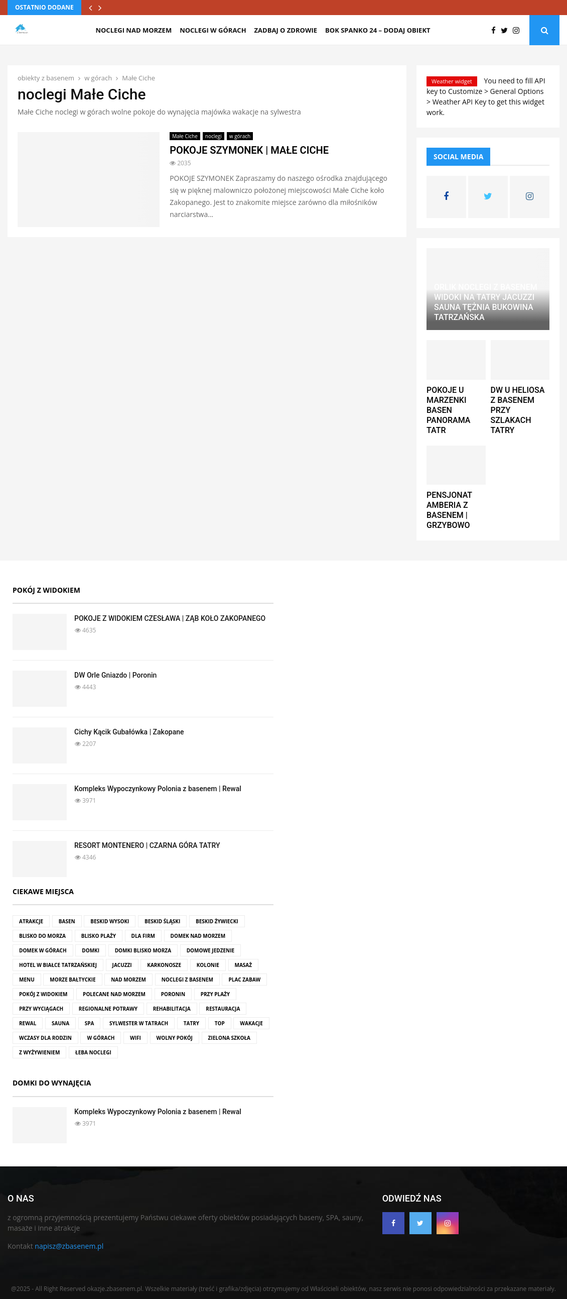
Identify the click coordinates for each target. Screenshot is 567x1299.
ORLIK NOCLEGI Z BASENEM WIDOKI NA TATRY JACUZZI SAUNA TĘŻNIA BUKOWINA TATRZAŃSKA (485, 302)
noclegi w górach (213, 30)
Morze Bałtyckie (72, 979)
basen (67, 921)
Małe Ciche (185, 136)
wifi (135, 1037)
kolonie (208, 964)
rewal (27, 1023)
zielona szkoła (229, 1037)
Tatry (191, 1023)
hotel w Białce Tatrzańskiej (58, 964)
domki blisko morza (143, 950)
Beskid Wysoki (109, 921)
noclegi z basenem (187, 979)
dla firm (143, 935)
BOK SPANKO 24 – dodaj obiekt (378, 30)
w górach (239, 136)
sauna (60, 1023)
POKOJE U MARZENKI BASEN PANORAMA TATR (448, 410)
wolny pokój (175, 1037)
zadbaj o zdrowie (285, 30)
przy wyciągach (41, 1008)
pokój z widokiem (43, 994)
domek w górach (43, 950)
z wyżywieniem (39, 1052)
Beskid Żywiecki (217, 921)
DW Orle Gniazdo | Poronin (115, 675)
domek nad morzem (198, 935)
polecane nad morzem (114, 994)
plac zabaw (244, 979)
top (220, 1023)
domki (90, 950)
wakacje (251, 1023)
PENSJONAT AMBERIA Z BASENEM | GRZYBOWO (449, 510)
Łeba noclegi (93, 1052)
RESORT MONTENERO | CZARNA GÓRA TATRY (147, 845)
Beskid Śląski (162, 921)
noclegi (213, 136)
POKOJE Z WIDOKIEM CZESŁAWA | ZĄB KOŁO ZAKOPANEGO (169, 618)
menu (27, 979)
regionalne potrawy (108, 1008)
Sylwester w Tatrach (138, 1023)
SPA (89, 1023)
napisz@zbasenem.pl (69, 1246)
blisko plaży (98, 935)
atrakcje (31, 921)
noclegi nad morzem (133, 30)
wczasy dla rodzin (45, 1037)
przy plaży (215, 994)
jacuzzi (122, 964)
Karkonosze (164, 964)
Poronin (173, 994)
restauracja (223, 1008)
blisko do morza (42, 935)
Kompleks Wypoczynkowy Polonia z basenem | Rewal (157, 789)
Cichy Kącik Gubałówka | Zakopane (129, 732)
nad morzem (128, 979)
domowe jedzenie (210, 950)
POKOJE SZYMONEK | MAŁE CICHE (249, 150)
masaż (243, 964)
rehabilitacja (172, 1008)
